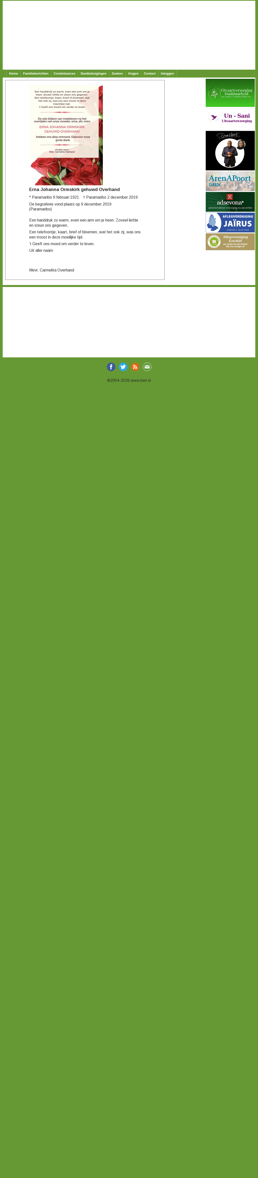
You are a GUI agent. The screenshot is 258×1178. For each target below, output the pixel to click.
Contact (150, 73)
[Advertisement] (128, 35)
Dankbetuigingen (93, 73)
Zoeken (117, 73)
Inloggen (167, 73)
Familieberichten (35, 73)
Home (13, 73)
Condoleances (65, 73)
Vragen (133, 73)
